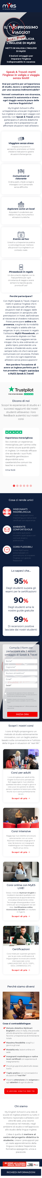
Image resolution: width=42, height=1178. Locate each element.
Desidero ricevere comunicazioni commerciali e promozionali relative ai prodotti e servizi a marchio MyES (21, 701)
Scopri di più (21, 798)
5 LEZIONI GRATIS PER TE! (21, 1091)
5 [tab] (27, 486)
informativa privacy (20, 696)
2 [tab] (17, 486)
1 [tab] (14, 486)
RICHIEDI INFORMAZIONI (21, 1172)
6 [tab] (31, 486)
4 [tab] (24, 486)
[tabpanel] (21, 452)
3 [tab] (21, 486)
